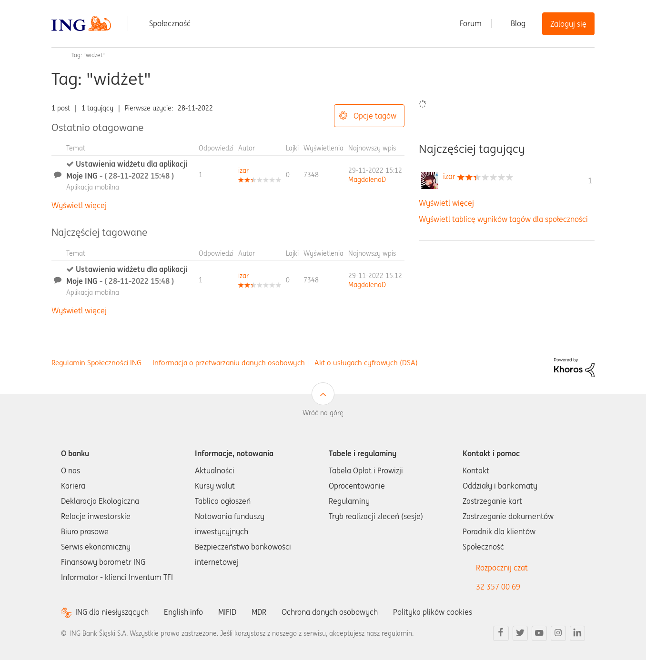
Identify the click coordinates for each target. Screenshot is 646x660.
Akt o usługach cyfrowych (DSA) (366, 362)
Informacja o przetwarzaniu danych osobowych (228, 362)
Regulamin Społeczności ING (96, 362)
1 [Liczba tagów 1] (590, 180)
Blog (518, 23)
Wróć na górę (323, 413)
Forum (471, 23)
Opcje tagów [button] (374, 115)
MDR (259, 612)
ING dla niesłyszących (112, 612)
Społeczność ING (55, 55)
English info (183, 612)
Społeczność (170, 23)
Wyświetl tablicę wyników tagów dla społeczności (503, 219)
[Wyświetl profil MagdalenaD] (367, 179)
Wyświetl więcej (79, 205)
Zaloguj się (568, 24)
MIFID (227, 612)
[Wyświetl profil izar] (243, 170)
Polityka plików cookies (432, 612)
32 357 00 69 (498, 586)
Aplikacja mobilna (92, 187)
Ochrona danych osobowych (330, 612)
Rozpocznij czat (502, 567)
